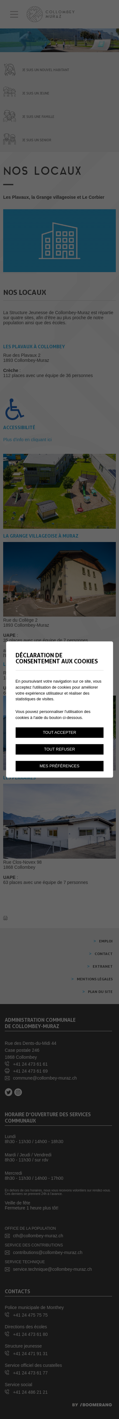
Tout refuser (59, 749)
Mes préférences (59, 766)
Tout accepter (59, 732)
